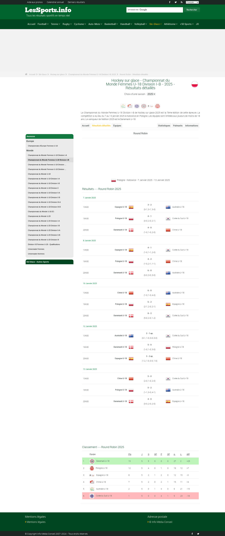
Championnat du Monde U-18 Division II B (44, 197)
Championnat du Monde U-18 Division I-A (44, 179)
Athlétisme (169, 24)
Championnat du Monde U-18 (39, 174)
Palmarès (177, 125)
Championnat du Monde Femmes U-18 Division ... (47, 165)
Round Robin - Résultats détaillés (134, 74)
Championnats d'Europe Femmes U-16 (43, 146)
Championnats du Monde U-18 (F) (41, 211)
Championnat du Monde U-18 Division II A (44, 193)
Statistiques (164, 125)
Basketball (110, 24)
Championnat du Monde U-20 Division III (43, 240)
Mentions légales (36, 521)
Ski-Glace (154, 24)
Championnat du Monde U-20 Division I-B (44, 226)
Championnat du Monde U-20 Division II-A (44, 230)
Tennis (54, 24)
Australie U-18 (178, 207)
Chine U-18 (177, 229)
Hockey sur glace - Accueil (38, 130)
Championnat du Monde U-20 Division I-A (44, 221)
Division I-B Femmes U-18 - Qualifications (44, 244)
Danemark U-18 (120, 229)
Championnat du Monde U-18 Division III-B (44, 207)
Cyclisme (79, 24)
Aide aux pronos (35, 2)
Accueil (31, 24)
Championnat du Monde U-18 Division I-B (44, 183)
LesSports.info (37, 10)
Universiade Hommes (36, 254)
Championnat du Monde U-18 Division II (43, 188)
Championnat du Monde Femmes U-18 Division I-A (47, 155)
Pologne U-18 (121, 218)
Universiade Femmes (36, 249)
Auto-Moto (94, 24)
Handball (125, 24)
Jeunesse (49, 136)
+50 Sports (186, 24)
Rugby (66, 24)
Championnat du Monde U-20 (39, 216)
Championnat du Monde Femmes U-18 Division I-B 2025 (92, 74)
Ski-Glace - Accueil (34, 125)
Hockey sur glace (57, 74)
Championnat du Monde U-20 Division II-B (44, 235)
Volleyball (139, 24)
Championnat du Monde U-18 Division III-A (44, 202)
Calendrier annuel (55, 2)
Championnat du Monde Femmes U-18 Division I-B (48, 160)
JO (197, 24)
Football (42, 24)
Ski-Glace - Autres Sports (49, 262)
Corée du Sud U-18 (180, 218)
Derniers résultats (76, 2)
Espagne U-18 (121, 207)
